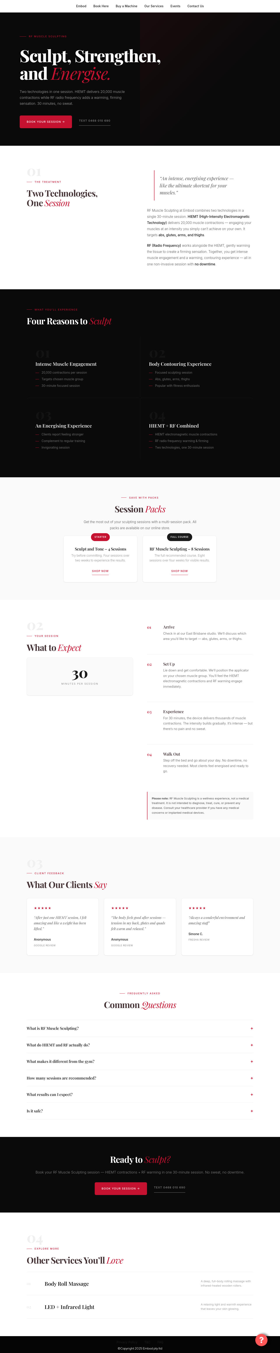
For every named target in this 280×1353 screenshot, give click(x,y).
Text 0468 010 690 (94, 120)
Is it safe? (35, 1110)
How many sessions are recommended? (61, 1077)
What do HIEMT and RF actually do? (58, 1044)
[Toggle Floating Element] (261, 1340)
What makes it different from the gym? (60, 1061)
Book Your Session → (46, 121)
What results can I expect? (50, 1094)
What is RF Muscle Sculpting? (53, 1028)
